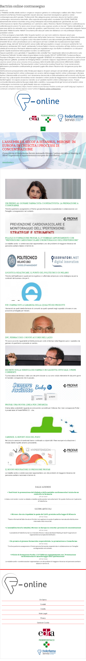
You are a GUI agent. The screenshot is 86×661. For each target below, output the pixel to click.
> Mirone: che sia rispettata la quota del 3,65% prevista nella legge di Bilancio (43, 514)
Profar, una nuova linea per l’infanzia (26, 404)
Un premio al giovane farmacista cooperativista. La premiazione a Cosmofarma (41, 204)
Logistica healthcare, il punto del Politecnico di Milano (37, 272)
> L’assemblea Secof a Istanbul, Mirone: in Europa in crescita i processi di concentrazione (43, 528)
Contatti (43, 604)
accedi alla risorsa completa (10, 86)
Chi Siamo (43, 600)
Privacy (43, 618)
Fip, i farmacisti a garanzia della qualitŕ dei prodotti (35, 305)
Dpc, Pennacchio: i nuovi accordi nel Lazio (28, 337)
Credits (43, 609)
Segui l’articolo (5, 60)
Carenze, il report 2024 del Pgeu (22, 437)
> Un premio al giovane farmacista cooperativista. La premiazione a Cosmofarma (43, 541)
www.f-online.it (33, 89)
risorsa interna (21, 89)
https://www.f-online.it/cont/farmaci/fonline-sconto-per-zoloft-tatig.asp (48, 86)
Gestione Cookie (43, 623)
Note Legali (43, 613)
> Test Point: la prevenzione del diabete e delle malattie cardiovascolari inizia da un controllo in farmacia (43, 493)
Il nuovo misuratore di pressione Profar (27, 469)
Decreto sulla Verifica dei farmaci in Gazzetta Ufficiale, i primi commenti (40, 371)
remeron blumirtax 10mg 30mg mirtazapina (27, 22)
